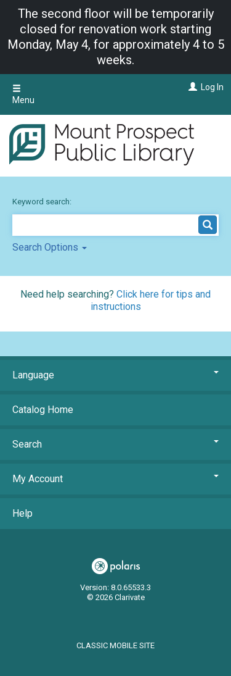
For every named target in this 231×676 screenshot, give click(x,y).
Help (22, 513)
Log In (212, 87)
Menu (23, 94)
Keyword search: (42, 201)
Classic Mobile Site (115, 645)
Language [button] (115, 375)
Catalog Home (42, 409)
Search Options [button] (49, 247)
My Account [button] (115, 479)
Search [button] (115, 444)
